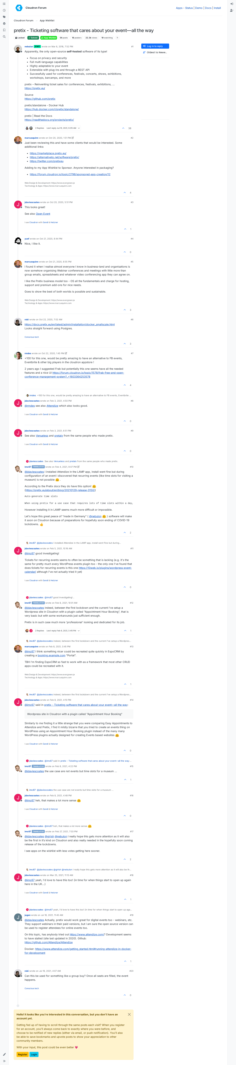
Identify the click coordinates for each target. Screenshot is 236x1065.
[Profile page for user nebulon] (18, 49)
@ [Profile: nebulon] (95, 516)
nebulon (29, 46)
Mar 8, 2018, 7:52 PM (62, 46)
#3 (132, 202)
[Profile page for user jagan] (18, 917)
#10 (131, 466)
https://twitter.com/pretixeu (46, 161)
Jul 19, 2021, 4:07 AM (50, 971)
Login (34, 1054)
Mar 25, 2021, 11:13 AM (61, 875)
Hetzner (54, 222)
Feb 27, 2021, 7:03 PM (66, 831)
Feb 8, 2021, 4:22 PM (66, 766)
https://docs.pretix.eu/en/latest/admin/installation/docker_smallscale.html (70, 324)
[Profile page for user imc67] (18, 469)
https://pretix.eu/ (35, 88)
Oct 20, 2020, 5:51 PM (61, 202)
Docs (208, 8)
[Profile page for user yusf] (18, 241)
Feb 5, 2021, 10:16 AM (61, 548)
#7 (132, 353)
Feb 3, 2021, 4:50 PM (61, 400)
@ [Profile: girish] (49, 836)
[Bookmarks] (4, 30)
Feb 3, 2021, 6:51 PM (60, 430)
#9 (132, 430)
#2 (132, 137)
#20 (131, 971)
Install (217, 8)
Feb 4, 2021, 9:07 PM (66, 466)
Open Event (43, 213)
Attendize (52, 405)
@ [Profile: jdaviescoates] (34, 471)
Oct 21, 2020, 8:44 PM (51, 238)
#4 (132, 238)
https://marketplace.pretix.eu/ (48, 153)
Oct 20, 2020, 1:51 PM (60, 137)
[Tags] (4, 17)
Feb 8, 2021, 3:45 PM (59, 646)
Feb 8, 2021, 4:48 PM (61, 795)
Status (189, 8)
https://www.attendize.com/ (87, 934)
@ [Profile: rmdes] (30, 405)
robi (27, 319)
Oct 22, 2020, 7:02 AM (50, 319)
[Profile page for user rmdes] (18, 356)
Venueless (42, 435)
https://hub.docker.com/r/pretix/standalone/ (52, 109)
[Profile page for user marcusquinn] (18, 140)
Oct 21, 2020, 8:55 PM (60, 261)
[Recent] (4, 10)
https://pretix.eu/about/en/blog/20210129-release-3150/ (60, 490)
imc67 (28, 466)
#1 (132, 46)
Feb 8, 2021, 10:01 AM (66, 602)
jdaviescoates (32, 202)
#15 (131, 766)
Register (22, 1054)
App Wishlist (48, 37)
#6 (132, 319)
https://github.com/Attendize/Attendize (49, 942)
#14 (131, 700)
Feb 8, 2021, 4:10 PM (60, 700)
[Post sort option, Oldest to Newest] (155, 52)
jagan (27, 915)
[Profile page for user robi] (18, 322)
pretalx (58, 435)
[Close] (129, 1014)
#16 (131, 795)
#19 (131, 915)
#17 (131, 831)
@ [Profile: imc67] (30, 553)
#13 (131, 646)
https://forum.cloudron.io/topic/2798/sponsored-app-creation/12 (70, 174)
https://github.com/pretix (40, 98)
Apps (179, 8)
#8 (132, 400)
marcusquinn (31, 137)
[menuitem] (232, 4)
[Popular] (4, 23)
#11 (131, 548)
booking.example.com (51, 655)
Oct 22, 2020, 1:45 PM (53, 353)
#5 (132, 261)
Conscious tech (32, 337)
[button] (4, 1054)
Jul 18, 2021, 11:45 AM (52, 915)
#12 (131, 602)
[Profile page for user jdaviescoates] (18, 204)
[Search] (4, 36)
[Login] (232, 4)
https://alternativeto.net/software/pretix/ (54, 157)
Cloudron (33, 222)
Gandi (45, 222)
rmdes (28, 353)
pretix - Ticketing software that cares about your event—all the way (86, 704)
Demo (199, 8)
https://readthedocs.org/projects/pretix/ (49, 119)
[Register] (232, 10)
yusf (27, 238)
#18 (131, 875)
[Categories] (4, 4)
